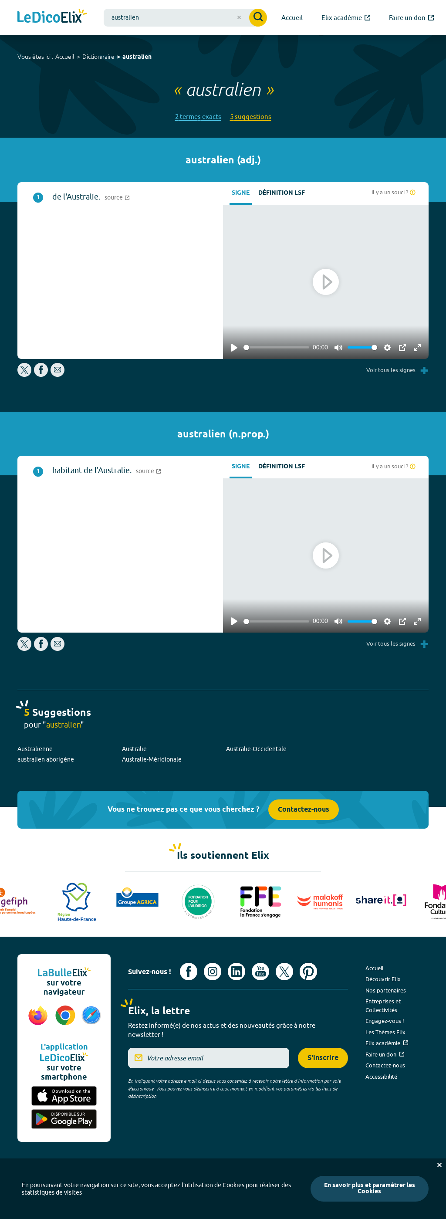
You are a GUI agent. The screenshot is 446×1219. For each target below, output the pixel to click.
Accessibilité (381, 1076)
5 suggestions (250, 116)
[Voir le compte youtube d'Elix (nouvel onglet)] (260, 971)
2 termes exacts (198, 116)
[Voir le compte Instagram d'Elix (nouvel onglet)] (212, 971)
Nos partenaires (385, 990)
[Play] (234, 348)
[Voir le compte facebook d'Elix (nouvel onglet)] (188, 971)
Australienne (35, 748)
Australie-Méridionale (152, 759)
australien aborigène (45, 759)
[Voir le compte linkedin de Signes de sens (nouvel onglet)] (236, 971)
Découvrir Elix (383, 978)
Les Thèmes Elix (385, 1032)
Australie (134, 748)
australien (137, 57)
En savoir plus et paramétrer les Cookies (369, 1189)
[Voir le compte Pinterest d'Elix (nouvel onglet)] (308, 971)
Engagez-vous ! (384, 1020)
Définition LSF (281, 193)
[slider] (276, 347)
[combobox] (185, 18)
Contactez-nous (303, 809)
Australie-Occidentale (256, 748)
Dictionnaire (98, 56)
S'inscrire (322, 1058)
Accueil (64, 56)
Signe (241, 193)
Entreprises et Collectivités (383, 1005)
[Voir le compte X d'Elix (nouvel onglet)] (284, 971)
